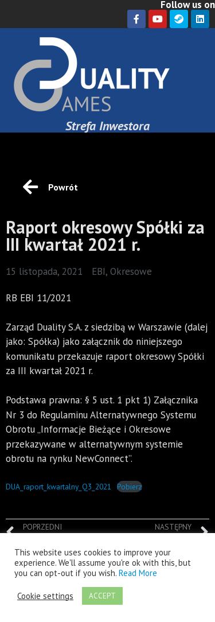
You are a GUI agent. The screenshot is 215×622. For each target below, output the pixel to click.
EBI (98, 271)
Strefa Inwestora (107, 126)
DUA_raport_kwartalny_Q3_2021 (58, 486)
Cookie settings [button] (45, 596)
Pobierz (129, 486)
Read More (138, 572)
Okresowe (131, 271)
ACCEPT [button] (102, 596)
